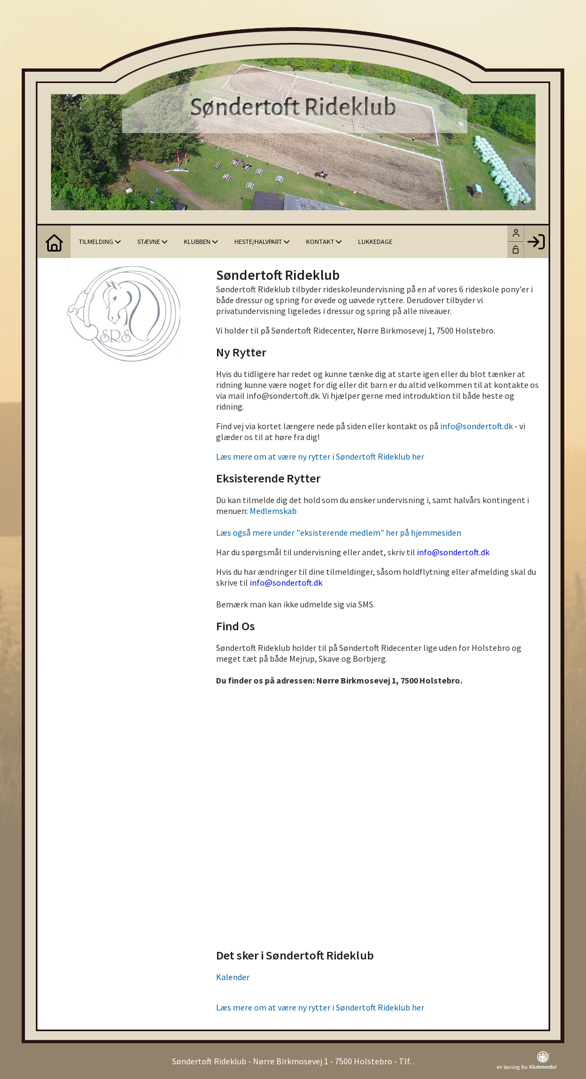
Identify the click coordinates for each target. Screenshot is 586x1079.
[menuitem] (54, 241)
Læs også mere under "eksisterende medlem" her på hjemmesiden (338, 532)
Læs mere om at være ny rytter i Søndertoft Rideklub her (320, 456)
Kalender (233, 976)
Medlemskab (273, 510)
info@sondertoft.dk (476, 426)
